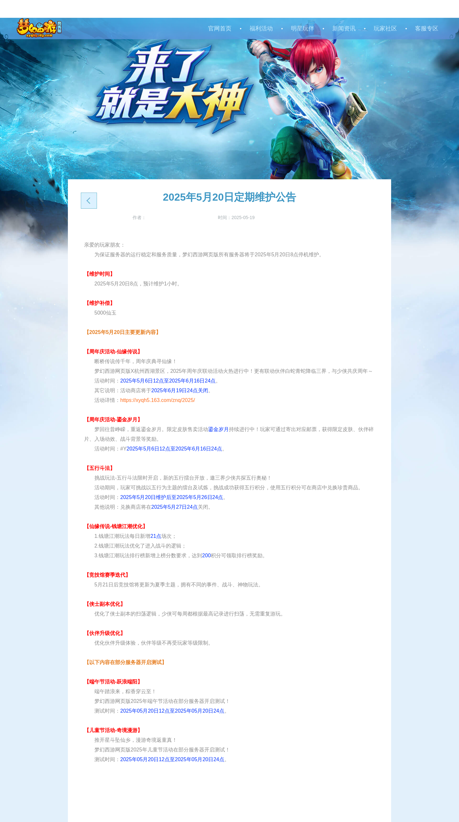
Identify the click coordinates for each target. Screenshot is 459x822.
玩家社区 (385, 28)
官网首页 (219, 28)
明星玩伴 (302, 28)
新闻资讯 (344, 28)
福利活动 (261, 28)
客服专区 (426, 28)
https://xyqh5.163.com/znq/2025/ (157, 400)
